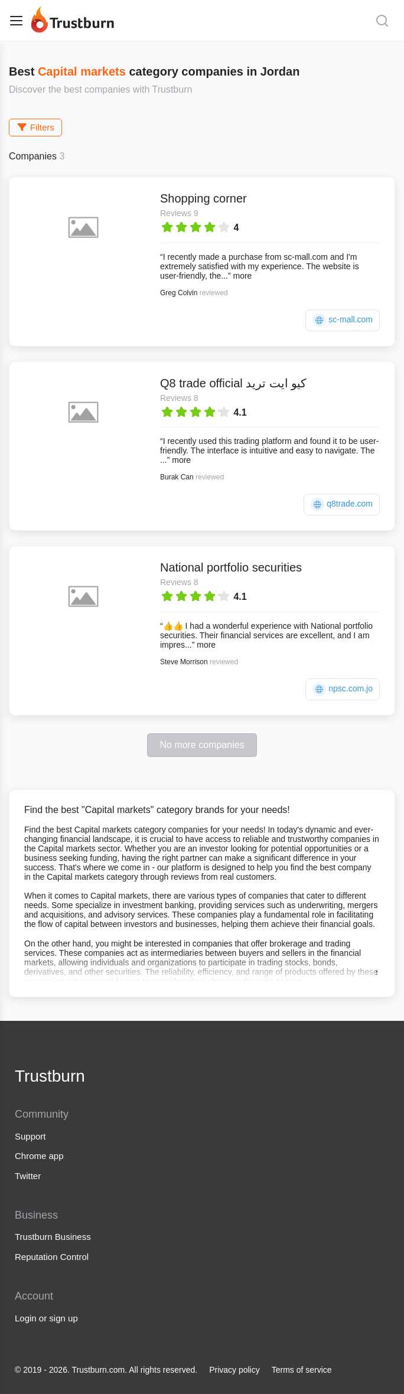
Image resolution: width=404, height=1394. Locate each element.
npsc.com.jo (342, 689)
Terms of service (302, 1370)
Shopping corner (203, 198)
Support (30, 1136)
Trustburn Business (53, 1237)
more (242, 275)
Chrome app (39, 1156)
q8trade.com (342, 504)
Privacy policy (234, 1370)
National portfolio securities (231, 567)
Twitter (28, 1176)
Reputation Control (52, 1257)
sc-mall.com (342, 320)
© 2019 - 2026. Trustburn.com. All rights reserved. (106, 1370)
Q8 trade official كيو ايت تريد (233, 383)
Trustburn (50, 1076)
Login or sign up (46, 1318)
